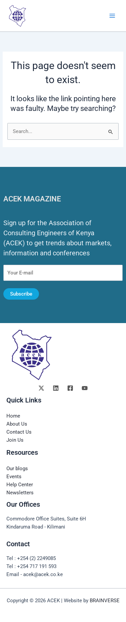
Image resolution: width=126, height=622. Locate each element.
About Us (16, 424)
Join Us (15, 440)
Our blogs (17, 468)
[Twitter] (41, 388)
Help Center (19, 485)
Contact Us (19, 432)
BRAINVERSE (105, 601)
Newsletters (20, 493)
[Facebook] (70, 388)
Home (13, 416)
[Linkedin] (56, 388)
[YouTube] (85, 388)
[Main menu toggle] (112, 16)
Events (14, 477)
